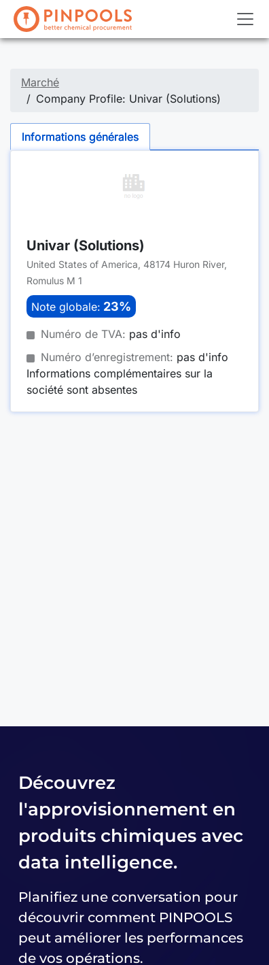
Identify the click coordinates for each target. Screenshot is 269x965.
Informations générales (80, 136)
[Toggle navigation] (245, 19)
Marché (40, 82)
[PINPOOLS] (73, 19)
